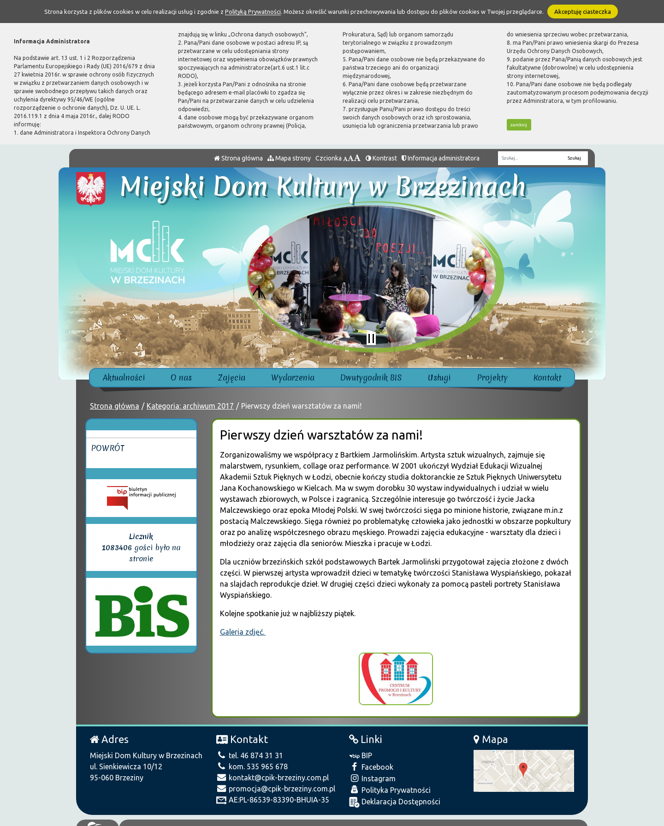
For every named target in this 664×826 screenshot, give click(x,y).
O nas (181, 377)
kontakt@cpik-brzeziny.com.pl (272, 770)
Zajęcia (231, 377)
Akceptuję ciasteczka (582, 11)
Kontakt (547, 377)
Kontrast (381, 158)
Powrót (108, 448)
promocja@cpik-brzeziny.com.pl (275, 781)
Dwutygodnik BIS (371, 377)
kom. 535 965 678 (252, 759)
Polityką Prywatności (253, 11)
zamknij (518, 124)
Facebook (371, 759)
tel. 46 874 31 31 (249, 748)
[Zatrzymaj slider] (371, 338)
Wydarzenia (292, 377)
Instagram (372, 771)
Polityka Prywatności (390, 782)
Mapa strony (289, 158)
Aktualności (124, 377)
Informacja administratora (441, 158)
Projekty (492, 377)
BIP (360, 748)
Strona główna (238, 158)
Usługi (439, 377)
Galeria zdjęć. (243, 632)
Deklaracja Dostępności (394, 795)
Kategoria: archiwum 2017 (190, 406)
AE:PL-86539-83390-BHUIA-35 (272, 792)
